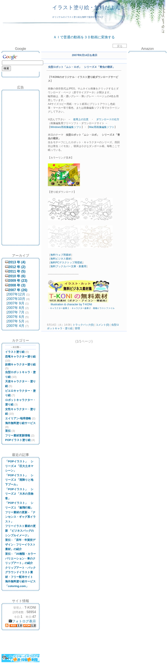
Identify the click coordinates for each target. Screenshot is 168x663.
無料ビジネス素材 (60, 258)
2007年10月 (16, 299)
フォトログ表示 (22, 621)
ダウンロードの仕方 (107, 119)
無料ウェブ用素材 (60, 254)
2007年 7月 (15, 312)
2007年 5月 (15, 321)
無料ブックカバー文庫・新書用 (68, 266)
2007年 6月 (15, 317)
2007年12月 (16, 294)
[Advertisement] (20, 101)
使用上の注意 (80, 119)
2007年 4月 (15, 326)
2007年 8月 (15, 308)
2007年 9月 (15, 303)
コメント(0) (102, 324)
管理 (77, 328)
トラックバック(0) (83, 324)
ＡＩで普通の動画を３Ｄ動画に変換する (84, 37)
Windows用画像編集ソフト (65, 127)
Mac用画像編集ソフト (102, 127)
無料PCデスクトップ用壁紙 (66, 262)
